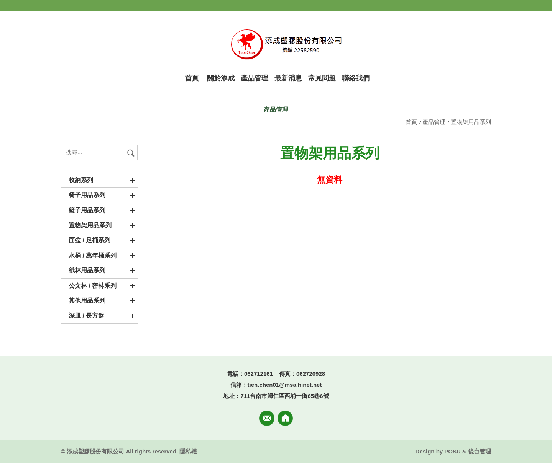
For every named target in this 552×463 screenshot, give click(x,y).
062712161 (258, 373)
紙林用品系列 (87, 270)
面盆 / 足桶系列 (89, 240)
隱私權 (188, 451)
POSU (452, 451)
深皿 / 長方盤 (86, 315)
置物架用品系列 (90, 225)
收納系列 (81, 180)
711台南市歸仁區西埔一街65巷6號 (284, 396)
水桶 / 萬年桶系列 (93, 255)
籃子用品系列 (87, 210)
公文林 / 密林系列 (93, 285)
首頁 (412, 122)
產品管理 (433, 122)
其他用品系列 (87, 300)
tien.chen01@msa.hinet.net (285, 384)
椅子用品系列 (87, 195)
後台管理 (479, 451)
